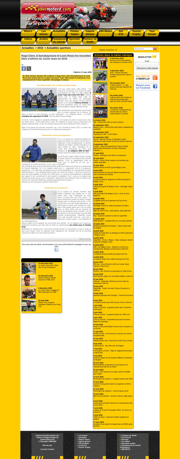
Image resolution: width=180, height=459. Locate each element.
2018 (40, 48)
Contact (51, 449)
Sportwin (124, 439)
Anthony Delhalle (81, 103)
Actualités (82, 437)
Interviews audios (128, 443)
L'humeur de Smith (128, 436)
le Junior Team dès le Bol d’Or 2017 (74, 94)
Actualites (28, 48)
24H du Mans (83, 443)
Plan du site (47, 445)
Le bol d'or (82, 445)
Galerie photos (84, 441)
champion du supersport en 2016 (35, 116)
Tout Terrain (126, 437)
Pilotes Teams (84, 439)
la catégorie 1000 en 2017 (78, 151)
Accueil (43, 449)
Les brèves (82, 436)
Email (147, 61)
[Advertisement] (147, 133)
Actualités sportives (59, 48)
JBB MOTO (125, 449)
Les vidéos (125, 441)
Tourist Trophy (84, 447)
